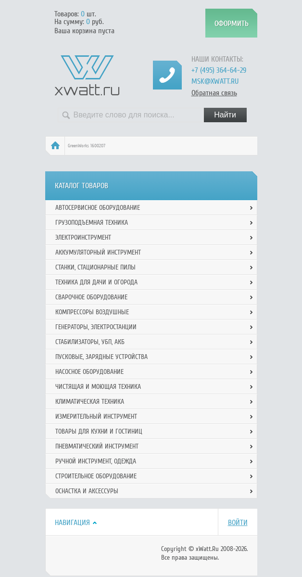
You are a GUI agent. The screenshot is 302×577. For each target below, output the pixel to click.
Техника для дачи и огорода (96, 282)
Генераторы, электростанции (96, 327)
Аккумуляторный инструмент (98, 252)
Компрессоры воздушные (92, 312)
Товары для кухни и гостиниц (98, 431)
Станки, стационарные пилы (95, 267)
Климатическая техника (89, 401)
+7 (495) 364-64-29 (218, 70)
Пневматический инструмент (96, 446)
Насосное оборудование (89, 372)
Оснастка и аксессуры (86, 491)
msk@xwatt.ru (215, 81)
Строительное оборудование (96, 476)
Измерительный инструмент (96, 416)
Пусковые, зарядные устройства (101, 357)
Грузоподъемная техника (91, 222)
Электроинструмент (83, 237)
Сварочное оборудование (91, 297)
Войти (238, 522)
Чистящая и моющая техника (98, 387)
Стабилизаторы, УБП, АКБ (90, 342)
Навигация (72, 522)
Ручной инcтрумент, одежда (95, 461)
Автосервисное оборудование (97, 208)
